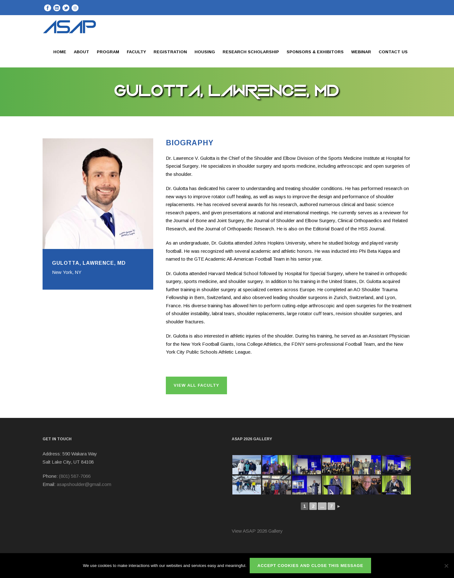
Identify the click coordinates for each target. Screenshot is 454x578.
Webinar (361, 51)
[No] (446, 566)
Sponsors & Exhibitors (315, 51)
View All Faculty (196, 385)
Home (59, 51)
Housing (205, 51)
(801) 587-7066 (74, 476)
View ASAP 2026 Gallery (257, 531)
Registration (170, 51)
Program (108, 51)
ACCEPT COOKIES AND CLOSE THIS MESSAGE (311, 565)
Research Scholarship (251, 51)
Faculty (136, 51)
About (81, 51)
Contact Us (393, 51)
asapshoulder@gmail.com (84, 484)
